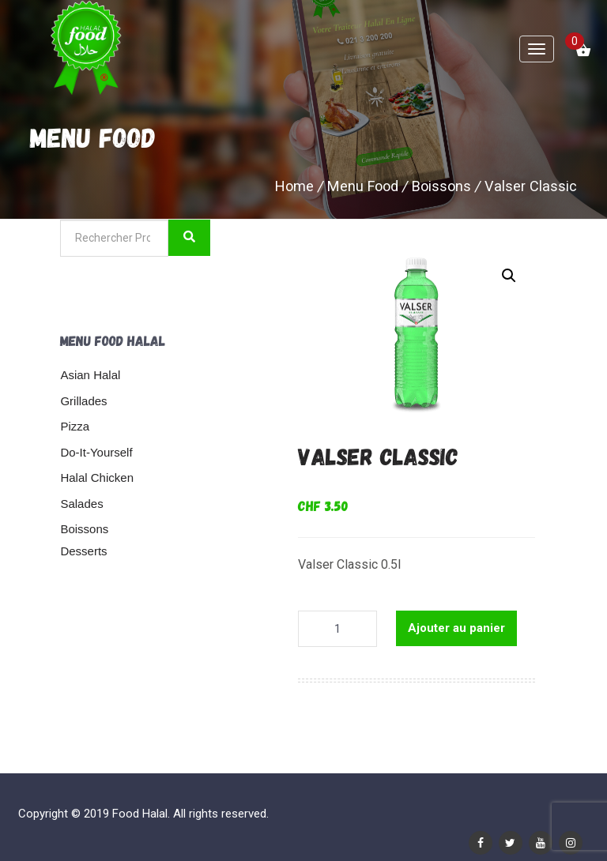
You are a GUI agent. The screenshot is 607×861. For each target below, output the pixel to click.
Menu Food (362, 186)
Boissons (441, 186)
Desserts (83, 551)
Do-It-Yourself (96, 452)
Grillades (83, 401)
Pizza (74, 426)
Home (294, 186)
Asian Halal (90, 375)
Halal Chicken (97, 477)
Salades (81, 503)
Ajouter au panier (456, 628)
